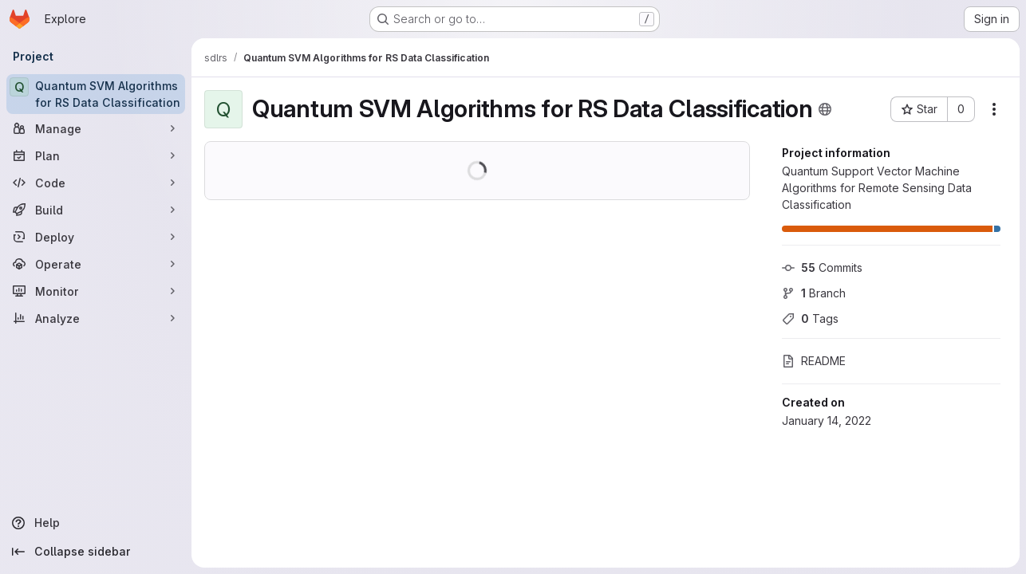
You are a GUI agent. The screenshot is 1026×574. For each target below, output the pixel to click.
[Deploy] (95, 237)
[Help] (95, 523)
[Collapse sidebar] (95, 551)
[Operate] (95, 264)
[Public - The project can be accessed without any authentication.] (825, 109)
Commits (822, 267)
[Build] (95, 209)
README (814, 361)
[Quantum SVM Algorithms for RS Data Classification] (95, 94)
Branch (814, 293)
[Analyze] (95, 318)
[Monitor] (95, 291)
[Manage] (95, 128)
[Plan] (95, 155)
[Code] (95, 182)
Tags (810, 318)
